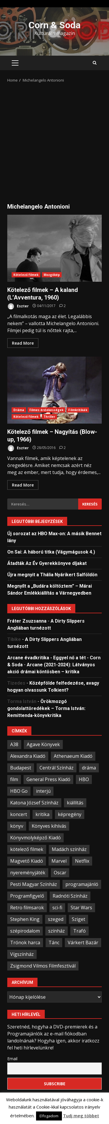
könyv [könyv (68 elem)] (16, 826)
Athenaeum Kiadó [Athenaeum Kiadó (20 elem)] (73, 756)
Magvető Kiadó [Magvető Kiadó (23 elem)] (26, 861)
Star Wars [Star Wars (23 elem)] (81, 907)
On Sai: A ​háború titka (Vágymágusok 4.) (51, 552)
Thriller (50, 417)
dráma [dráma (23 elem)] (89, 767)
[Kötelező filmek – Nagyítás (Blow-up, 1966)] (62, 447)
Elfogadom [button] (49, 1115)
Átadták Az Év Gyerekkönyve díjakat (47, 563)
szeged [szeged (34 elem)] (55, 919)
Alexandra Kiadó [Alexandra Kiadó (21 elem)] (27, 756)
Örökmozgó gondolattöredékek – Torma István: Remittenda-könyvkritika (46, 708)
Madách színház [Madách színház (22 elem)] (69, 849)
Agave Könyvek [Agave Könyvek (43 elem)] (43, 744)
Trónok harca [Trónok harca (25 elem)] (25, 942)
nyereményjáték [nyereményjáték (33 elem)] (27, 872)
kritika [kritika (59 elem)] (42, 814)
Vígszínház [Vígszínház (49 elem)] (22, 954)
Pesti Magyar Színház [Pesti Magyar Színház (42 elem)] (33, 884)
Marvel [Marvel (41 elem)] (59, 861)
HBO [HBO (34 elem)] (84, 779)
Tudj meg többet (81, 1115)
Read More (23, 343)
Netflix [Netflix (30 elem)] (82, 861)
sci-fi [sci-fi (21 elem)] (57, 907)
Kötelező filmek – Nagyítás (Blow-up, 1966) (54, 390)
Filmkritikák (77, 410)
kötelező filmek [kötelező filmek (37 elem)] (26, 849)
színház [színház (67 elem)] (56, 931)
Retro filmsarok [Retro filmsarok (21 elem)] (27, 907)
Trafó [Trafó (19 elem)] (79, 931)
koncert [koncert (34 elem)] (18, 814)
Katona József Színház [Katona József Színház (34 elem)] (34, 802)
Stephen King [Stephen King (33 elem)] (25, 919)
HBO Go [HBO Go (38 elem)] (19, 791)
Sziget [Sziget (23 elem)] (78, 919)
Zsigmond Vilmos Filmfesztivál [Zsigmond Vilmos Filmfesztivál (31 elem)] (43, 966)
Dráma (18, 410)
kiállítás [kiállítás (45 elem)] (75, 802)
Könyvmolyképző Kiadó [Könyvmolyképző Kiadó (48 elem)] (35, 837)
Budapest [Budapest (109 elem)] (20, 767)
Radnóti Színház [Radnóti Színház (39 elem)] (70, 896)
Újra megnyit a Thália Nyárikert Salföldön (52, 574)
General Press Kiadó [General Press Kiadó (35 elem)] (48, 779)
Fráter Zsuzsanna (27, 621)
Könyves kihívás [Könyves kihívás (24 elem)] (49, 826)
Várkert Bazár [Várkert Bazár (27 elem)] (83, 942)
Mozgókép (52, 275)
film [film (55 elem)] (14, 779)
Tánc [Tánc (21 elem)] (54, 942)
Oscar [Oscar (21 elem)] (60, 872)
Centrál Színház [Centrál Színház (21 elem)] (57, 767)
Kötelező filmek (26, 275)
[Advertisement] (54, 140)
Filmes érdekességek (46, 410)
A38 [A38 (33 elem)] (14, 744)
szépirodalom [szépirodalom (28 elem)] (25, 931)
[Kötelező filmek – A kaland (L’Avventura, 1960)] (62, 305)
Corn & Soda (54, 25)
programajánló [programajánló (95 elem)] (81, 884)
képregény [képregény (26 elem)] (69, 814)
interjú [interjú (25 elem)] (43, 791)
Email (12, 1058)
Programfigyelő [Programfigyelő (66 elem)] (27, 896)
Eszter (18, 306)
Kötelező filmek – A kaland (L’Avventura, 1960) (54, 248)
